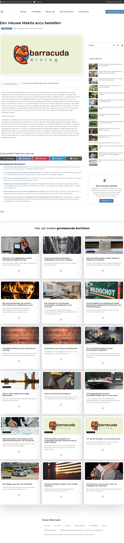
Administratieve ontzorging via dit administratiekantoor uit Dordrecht (18, 444)
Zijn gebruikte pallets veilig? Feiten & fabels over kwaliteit (102, 263)
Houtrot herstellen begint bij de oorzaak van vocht (105, 147)
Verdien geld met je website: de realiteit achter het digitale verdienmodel (69, 539)
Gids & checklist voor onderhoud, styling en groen (111, 97)
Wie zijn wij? (50, 16)
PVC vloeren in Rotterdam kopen (15, 182)
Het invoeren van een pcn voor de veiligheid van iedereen (24, 196)
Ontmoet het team (66, 16)
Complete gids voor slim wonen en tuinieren (110, 119)
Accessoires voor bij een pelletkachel (60, 353)
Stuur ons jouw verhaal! (106, 190)
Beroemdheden (79, 530)
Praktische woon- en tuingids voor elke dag (111, 150)
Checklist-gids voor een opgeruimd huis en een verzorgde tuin (111, 126)
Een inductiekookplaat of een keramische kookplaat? (99, 354)
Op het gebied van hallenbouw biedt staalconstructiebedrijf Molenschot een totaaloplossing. (103, 309)
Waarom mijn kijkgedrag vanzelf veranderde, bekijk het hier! (16, 263)
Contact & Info (83, 16)
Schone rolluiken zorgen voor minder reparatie (61, 489)
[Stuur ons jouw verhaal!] (106, 184)
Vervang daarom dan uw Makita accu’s (49, 101)
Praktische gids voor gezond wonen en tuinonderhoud (111, 69)
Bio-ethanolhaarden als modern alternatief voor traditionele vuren (17, 308)
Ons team (57, 530)
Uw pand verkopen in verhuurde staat (103, 443)
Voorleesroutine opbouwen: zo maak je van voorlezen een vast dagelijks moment (111, 158)
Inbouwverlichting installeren (57, 398)
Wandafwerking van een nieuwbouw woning (18, 354)
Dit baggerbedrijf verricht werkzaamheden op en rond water (102, 399)
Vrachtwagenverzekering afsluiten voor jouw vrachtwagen (25, 188)
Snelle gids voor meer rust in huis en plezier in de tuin (110, 140)
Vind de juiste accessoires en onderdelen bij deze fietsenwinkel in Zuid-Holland (32, 201)
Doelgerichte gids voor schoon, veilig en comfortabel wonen (111, 105)
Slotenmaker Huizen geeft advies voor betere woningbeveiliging (111, 76)
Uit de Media (36, 16)
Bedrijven (6, 33)
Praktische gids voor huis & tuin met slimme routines (110, 90)
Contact (104, 530)
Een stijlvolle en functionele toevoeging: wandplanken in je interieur (58, 309)
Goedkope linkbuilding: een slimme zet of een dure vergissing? (81, 534)
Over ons (47, 530)
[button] (2, 16)
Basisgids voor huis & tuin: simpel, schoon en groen (109, 133)
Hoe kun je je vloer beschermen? (15, 171)
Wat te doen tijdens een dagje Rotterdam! (15, 399)
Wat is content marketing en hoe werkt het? (111, 165)
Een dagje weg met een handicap (17, 488)
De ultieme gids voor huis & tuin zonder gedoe (111, 112)
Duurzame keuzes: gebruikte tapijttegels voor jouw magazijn (58, 263)
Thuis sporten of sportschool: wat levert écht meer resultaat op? (111, 83)
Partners (23, 16)
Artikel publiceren (50, 534)
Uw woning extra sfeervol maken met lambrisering (22, 177)
